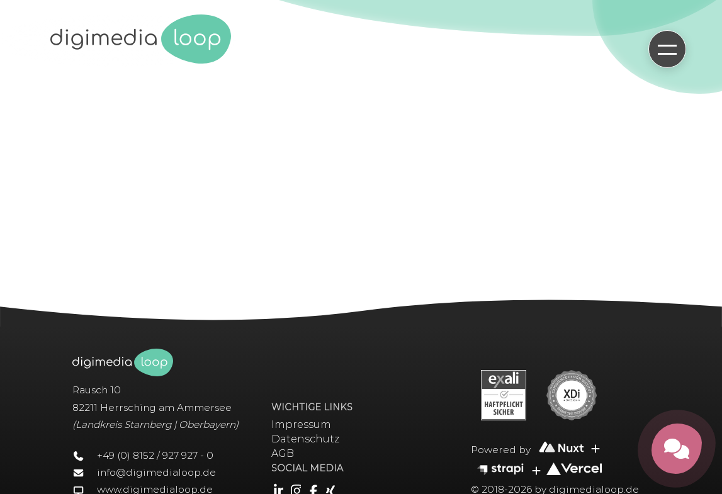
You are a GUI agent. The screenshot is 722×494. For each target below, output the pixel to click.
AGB (282, 453)
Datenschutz (305, 439)
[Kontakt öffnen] (676, 449)
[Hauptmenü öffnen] (667, 49)
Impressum (301, 424)
